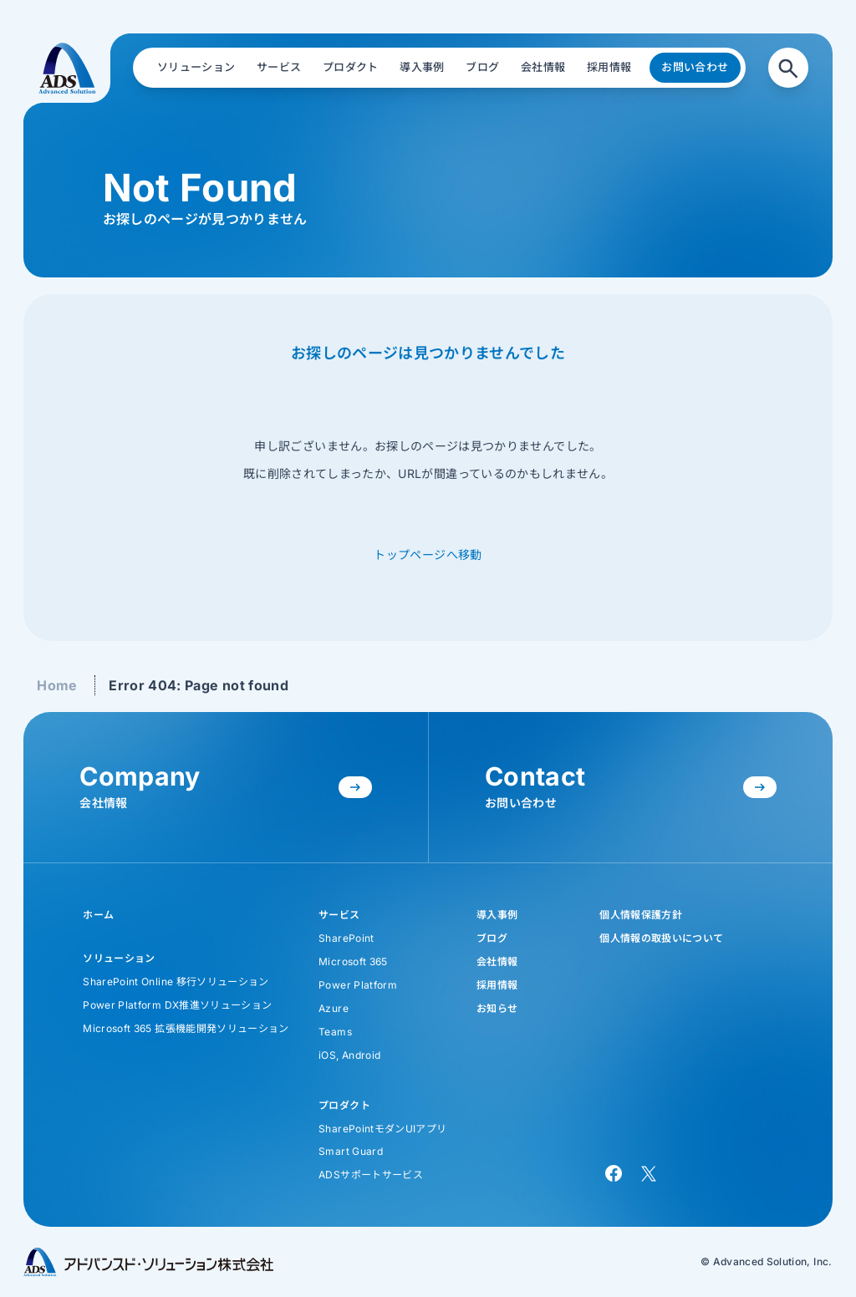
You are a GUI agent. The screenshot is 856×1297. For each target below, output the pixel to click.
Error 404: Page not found (198, 685)
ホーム (98, 914)
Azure (333, 1008)
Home (57, 685)
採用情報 (496, 985)
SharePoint (346, 938)
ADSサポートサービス (370, 1174)
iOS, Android (349, 1055)
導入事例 (496, 914)
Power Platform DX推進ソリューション (177, 1005)
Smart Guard (350, 1151)
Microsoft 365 (353, 961)
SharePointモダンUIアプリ (382, 1128)
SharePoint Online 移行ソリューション (175, 981)
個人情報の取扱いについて (661, 938)
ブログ (491, 938)
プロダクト (344, 1105)
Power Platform (357, 985)
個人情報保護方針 (640, 914)
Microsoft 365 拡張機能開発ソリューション (185, 1028)
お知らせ (496, 1008)
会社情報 (496, 961)
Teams (335, 1031)
